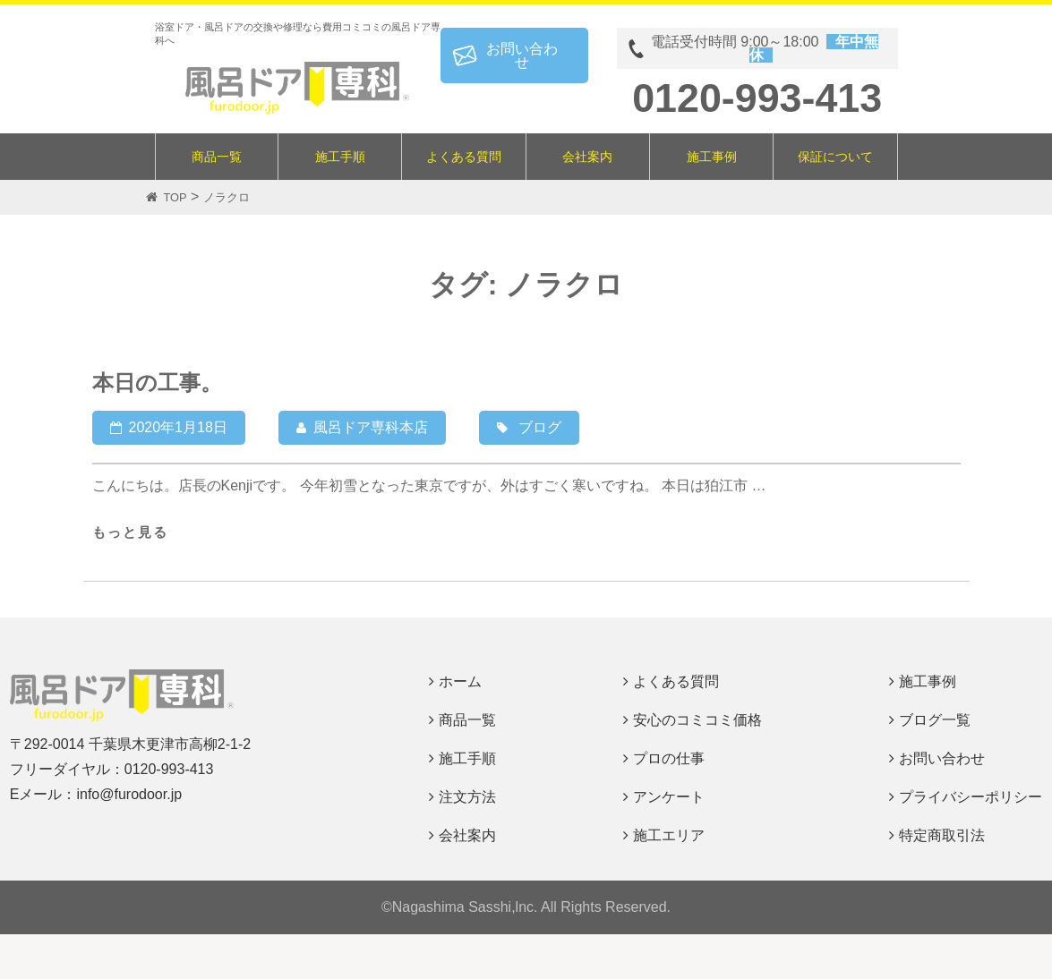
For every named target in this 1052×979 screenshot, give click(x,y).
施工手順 (340, 156)
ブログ (539, 427)
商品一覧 (217, 156)
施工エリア (669, 835)
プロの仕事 (669, 758)
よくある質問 (463, 156)
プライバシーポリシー (970, 796)
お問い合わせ (522, 55)
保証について (835, 156)
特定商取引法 (942, 835)
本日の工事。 (157, 382)
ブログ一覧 (935, 720)
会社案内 (587, 156)
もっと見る (130, 532)
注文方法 (467, 796)
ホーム (460, 681)
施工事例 (712, 156)
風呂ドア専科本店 (370, 427)
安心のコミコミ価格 (697, 720)
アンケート (669, 796)
